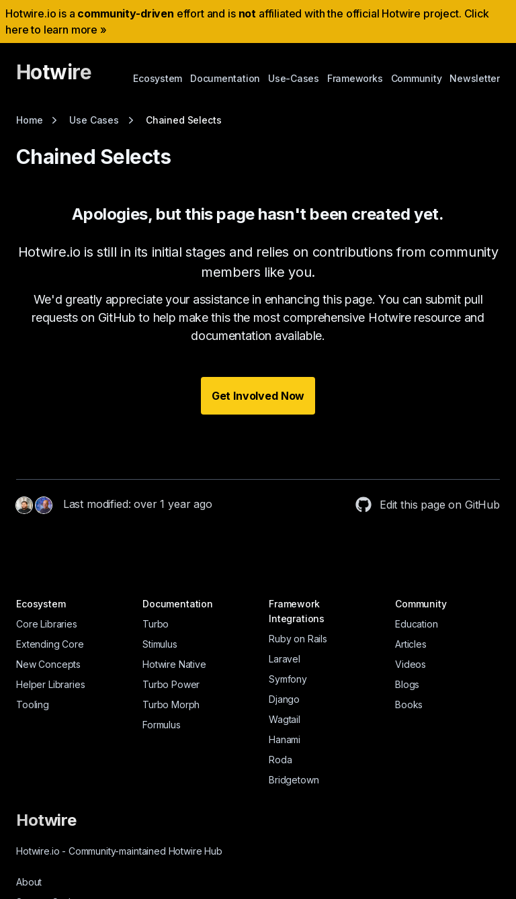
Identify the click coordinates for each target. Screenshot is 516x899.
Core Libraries (46, 624)
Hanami (284, 739)
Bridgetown (293, 779)
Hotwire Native (174, 664)
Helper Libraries (50, 684)
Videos (410, 664)
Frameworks (355, 78)
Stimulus (159, 644)
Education (416, 624)
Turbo (155, 624)
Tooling (32, 704)
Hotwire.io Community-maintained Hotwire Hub (119, 851)
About (29, 882)
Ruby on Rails (298, 638)
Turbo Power (171, 684)
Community (416, 78)
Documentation (225, 78)
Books (409, 704)
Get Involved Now (258, 395)
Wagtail (284, 719)
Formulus (161, 724)
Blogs (407, 684)
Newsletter (474, 78)
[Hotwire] (53, 78)
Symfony (288, 679)
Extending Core (50, 644)
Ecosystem (157, 78)
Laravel (284, 659)
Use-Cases (293, 78)
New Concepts (48, 664)
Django (284, 699)
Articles (411, 644)
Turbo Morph (171, 704)
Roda (280, 759)
